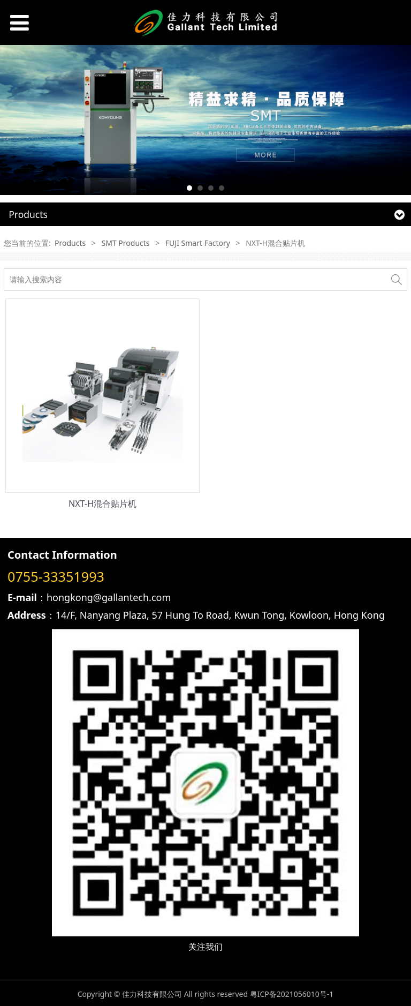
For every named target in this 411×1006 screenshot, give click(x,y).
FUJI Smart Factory (197, 243)
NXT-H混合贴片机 (102, 503)
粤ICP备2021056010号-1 (292, 994)
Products (70, 243)
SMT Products (126, 243)
